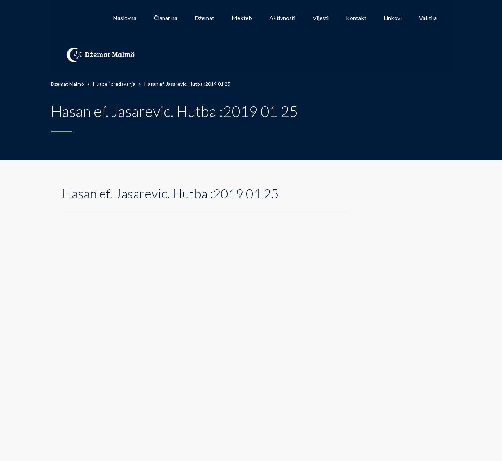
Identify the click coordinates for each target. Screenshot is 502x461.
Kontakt (356, 17)
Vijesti (321, 17)
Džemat (204, 17)
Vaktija (428, 17)
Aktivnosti (282, 17)
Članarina (165, 17)
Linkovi (393, 17)
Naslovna (124, 17)
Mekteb (242, 17)
